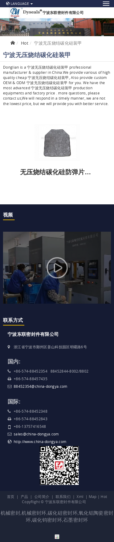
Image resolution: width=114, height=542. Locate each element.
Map (93, 496)
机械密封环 (34, 513)
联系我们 (63, 496)
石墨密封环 (75, 519)
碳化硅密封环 (63, 513)
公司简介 (41, 496)
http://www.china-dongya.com (40, 441)
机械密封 (10, 513)
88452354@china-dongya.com (40, 386)
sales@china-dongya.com (36, 433)
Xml (80, 496)
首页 (11, 496)
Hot (24, 43)
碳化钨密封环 (47, 519)
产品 (24, 496)
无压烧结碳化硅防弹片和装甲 (62, 172)
